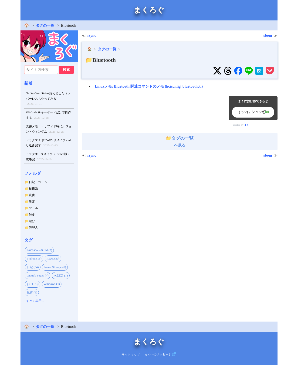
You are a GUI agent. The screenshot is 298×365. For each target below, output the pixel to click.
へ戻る (179, 141)
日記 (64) (33, 267)
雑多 (32, 214)
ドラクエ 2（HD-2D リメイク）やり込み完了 (48, 143)
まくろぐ (149, 10)
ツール (33, 208)
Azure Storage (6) (55, 267)
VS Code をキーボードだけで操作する (48, 115)
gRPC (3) (33, 284)
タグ (28, 240)
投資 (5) (32, 292)
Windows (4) (52, 284)
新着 (28, 83)
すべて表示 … (35, 301)
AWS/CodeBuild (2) (39, 250)
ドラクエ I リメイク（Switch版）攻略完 (48, 157)
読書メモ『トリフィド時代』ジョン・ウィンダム (48, 129)
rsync (91, 35)
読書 (32, 195)
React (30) (53, 258)
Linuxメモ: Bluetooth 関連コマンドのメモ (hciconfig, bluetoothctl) (149, 86)
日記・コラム (38, 182)
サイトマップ (131, 354)
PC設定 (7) (61, 275)
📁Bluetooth (100, 60)
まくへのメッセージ (158, 354)
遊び (32, 221)
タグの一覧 (45, 25)
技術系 (33, 188)
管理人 (33, 227)
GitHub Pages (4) (37, 275)
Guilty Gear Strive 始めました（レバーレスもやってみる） (48, 99)
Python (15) (34, 258)
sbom (268, 35)
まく (246, 125)
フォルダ (32, 173)
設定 (32, 201)
